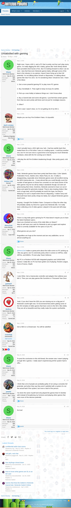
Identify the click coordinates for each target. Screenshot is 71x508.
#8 (68, 298)
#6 (68, 247)
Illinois (13, 81)
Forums (5, 11)
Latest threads (8, 443)
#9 (68, 323)
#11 (68, 380)
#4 (68, 170)
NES (6, 459)
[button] (21, 11)
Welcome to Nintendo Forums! (14, 450)
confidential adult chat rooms (15, 446)
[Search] (68, 11)
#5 (68, 214)
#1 (68, 60)
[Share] (65, 61)
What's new (16, 11)
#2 (68, 114)
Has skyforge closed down (14, 462)
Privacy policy (58, 500)
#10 (68, 355)
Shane (5, 56)
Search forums (5, 14)
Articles (27, 11)
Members (36, 11)
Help (65, 500)
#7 (68, 272)
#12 (68, 406)
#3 (68, 144)
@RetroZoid (21, 250)
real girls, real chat (11, 453)
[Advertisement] (35, 32)
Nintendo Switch (10, 468)
